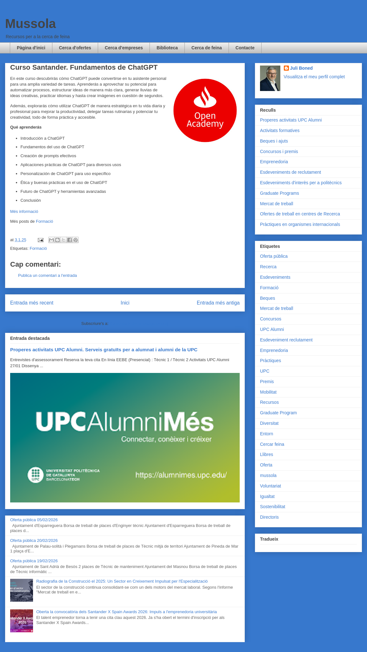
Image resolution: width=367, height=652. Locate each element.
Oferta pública (274, 256)
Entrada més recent (31, 302)
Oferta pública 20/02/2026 (34, 540)
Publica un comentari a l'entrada (47, 275)
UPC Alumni (272, 329)
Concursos (270, 318)
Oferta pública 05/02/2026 (34, 519)
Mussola (30, 24)
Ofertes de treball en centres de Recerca (300, 213)
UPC (265, 371)
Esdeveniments (275, 277)
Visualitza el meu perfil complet (314, 76)
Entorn (266, 433)
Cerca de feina (206, 47)
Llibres (266, 454)
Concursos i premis (279, 151)
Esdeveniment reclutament (286, 339)
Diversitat (269, 423)
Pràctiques (270, 360)
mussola (268, 475)
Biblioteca (167, 47)
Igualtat (267, 496)
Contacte (245, 47)
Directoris (269, 517)
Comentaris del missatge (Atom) (139, 323)
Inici (125, 302)
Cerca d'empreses (124, 47)
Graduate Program (278, 412)
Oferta (266, 464)
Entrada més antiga (218, 302)
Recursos (269, 402)
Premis (267, 381)
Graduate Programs (279, 193)
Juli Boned (301, 68)
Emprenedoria (274, 161)
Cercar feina (272, 444)
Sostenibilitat (272, 506)
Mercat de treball (276, 203)
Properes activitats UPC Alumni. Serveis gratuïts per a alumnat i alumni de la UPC (103, 349)
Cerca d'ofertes (75, 47)
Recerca (268, 266)
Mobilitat (268, 392)
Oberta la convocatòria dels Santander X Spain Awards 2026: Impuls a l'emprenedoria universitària (126, 611)
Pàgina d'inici (31, 47)
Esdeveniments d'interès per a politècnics (301, 182)
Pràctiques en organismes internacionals (300, 224)
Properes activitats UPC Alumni (291, 120)
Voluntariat (270, 485)
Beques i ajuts (274, 141)
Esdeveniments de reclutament (290, 172)
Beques (267, 298)
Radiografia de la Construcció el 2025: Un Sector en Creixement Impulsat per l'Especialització (122, 581)
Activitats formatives (279, 130)
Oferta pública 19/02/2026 (34, 560)
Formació (44, 221)
